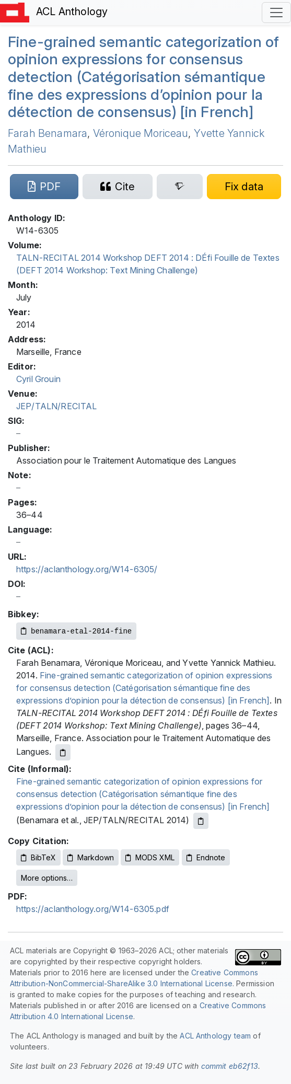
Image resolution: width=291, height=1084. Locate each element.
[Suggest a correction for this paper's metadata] (244, 186)
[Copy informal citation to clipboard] (200, 821)
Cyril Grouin (38, 379)
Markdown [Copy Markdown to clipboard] (90, 857)
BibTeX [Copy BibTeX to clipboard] (38, 857)
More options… (47, 877)
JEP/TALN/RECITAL (56, 406)
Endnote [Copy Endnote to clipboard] (206, 857)
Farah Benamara (47, 133)
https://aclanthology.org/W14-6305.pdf (92, 909)
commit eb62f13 (229, 1066)
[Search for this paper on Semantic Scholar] (180, 186)
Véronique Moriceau (141, 133)
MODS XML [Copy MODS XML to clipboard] (149, 857)
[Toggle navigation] (276, 12)
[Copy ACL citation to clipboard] (63, 752)
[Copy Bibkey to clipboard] (76, 631)
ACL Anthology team (215, 1035)
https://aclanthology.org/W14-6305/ (86, 569)
